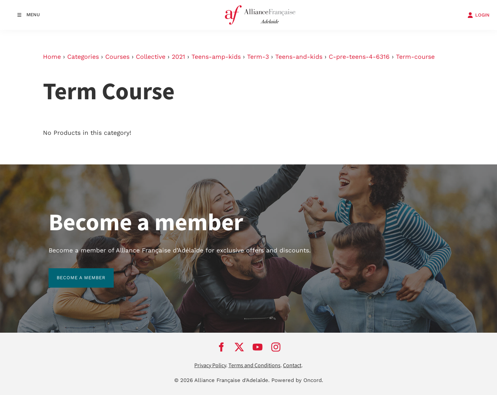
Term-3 (258, 56)
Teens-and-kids (298, 56)
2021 (178, 56)
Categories (83, 56)
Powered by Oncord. (297, 380)
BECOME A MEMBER (73, 272)
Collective (150, 56)
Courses (117, 56)
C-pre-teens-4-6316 (359, 56)
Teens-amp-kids (216, 56)
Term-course (415, 56)
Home (52, 56)
